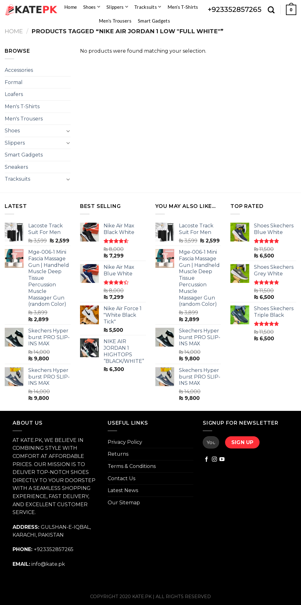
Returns (118, 454)
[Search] (271, 10)
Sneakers (16, 167)
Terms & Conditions (132, 466)
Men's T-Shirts (22, 106)
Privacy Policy (125, 442)
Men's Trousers (24, 119)
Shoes (91, 7)
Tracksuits (147, 7)
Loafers (14, 94)
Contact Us (121, 478)
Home (70, 7)
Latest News (123, 490)
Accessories (19, 70)
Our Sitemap (124, 503)
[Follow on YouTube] (221, 459)
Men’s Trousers (115, 21)
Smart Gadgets (154, 21)
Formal (14, 82)
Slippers (117, 7)
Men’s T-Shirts (183, 7)
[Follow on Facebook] (206, 459)
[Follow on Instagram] (214, 459)
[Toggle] (68, 131)
